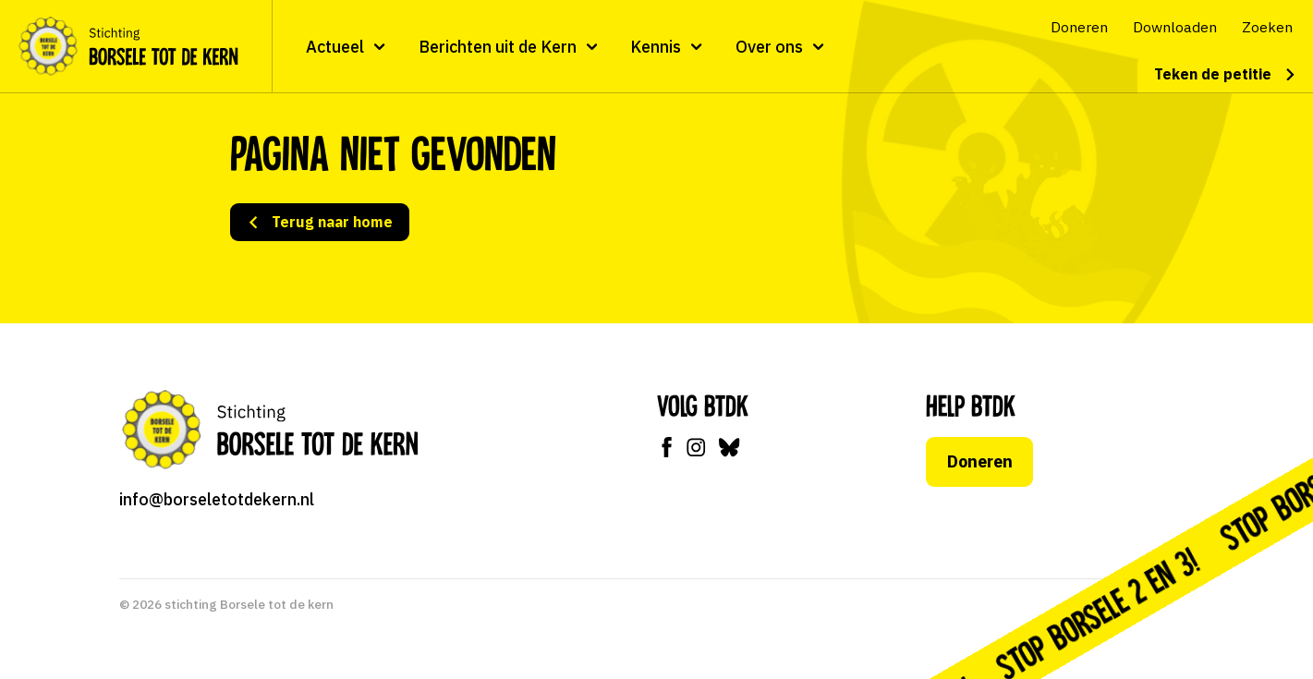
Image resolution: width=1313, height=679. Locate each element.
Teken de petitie (1225, 74)
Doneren (979, 461)
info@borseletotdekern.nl (216, 499)
